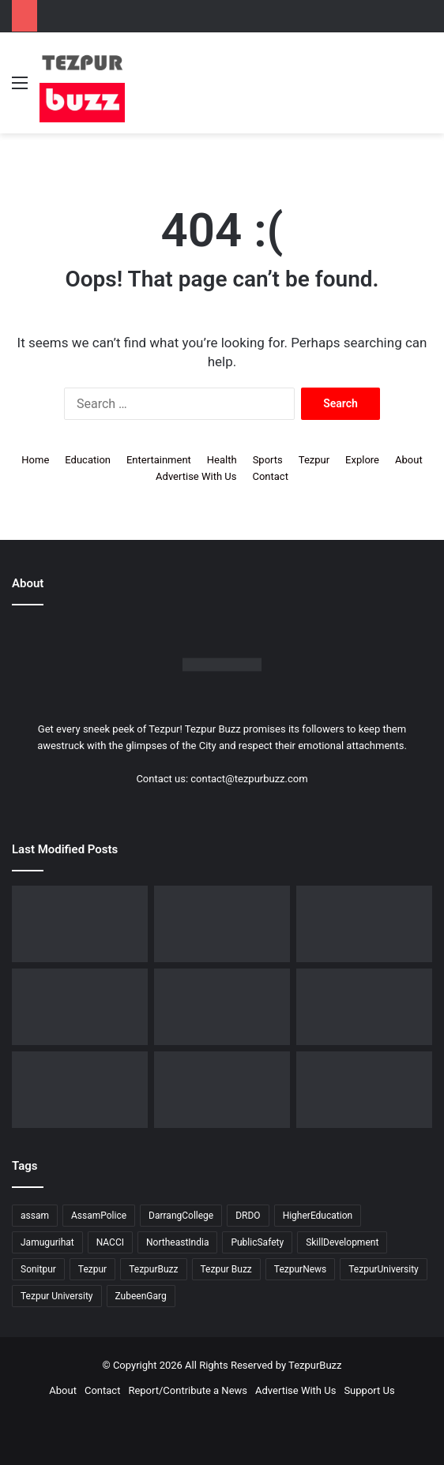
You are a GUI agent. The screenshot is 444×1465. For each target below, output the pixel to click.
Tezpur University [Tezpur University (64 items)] (57, 1296)
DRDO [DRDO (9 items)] (247, 1215)
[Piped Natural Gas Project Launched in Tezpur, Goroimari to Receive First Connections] (364, 1007)
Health (222, 460)
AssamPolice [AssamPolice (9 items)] (98, 1215)
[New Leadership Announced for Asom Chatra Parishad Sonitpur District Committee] (222, 1007)
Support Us (369, 1390)
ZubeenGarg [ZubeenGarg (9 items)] (141, 1296)
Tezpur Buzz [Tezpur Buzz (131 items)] (226, 1269)
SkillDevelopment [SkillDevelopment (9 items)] (342, 1242)
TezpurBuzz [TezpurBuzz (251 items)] (153, 1269)
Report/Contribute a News (187, 1390)
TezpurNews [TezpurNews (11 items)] (300, 1269)
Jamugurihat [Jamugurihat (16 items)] (47, 1242)
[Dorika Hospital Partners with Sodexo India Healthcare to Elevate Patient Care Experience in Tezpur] (80, 924)
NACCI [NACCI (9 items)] (110, 1242)
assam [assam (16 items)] (35, 1215)
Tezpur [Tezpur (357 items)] (92, 1269)
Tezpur (314, 460)
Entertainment (158, 460)
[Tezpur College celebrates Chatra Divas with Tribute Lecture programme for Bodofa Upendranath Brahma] (364, 924)
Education (88, 460)
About (409, 460)
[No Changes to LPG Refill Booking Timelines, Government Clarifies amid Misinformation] (80, 1007)
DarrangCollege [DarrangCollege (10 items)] (181, 1215)
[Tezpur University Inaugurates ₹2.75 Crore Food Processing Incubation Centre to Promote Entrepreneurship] (80, 1089)
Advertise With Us (196, 476)
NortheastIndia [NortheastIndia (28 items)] (177, 1242)
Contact (270, 476)
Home (35, 460)
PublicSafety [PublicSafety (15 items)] (257, 1242)
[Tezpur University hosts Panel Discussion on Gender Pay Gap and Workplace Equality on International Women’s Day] (364, 1089)
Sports (268, 460)
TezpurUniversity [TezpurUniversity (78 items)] (383, 1269)
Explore (362, 460)
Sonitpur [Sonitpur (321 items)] (38, 1269)
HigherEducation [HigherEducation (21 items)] (317, 1215)
